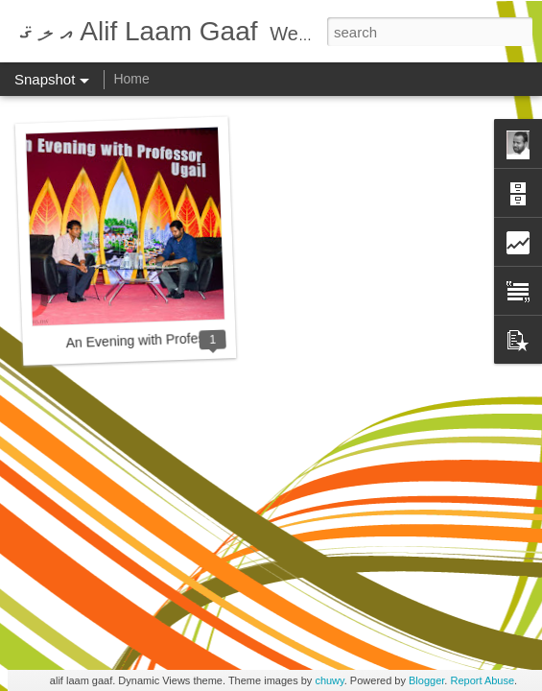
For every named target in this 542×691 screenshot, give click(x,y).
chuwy (329, 680)
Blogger (426, 680)
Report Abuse (482, 680)
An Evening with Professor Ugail (161, 339)
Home (131, 78)
